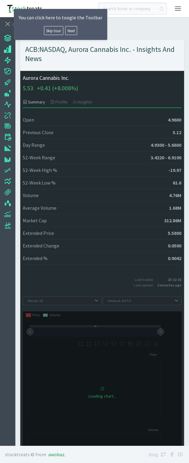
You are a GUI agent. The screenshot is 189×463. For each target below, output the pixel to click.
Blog (153, 454)
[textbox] (132, 8)
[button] (178, 8)
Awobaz (56, 454)
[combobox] (132, 8)
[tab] (35, 102)
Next (71, 30)
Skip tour (53, 30)
